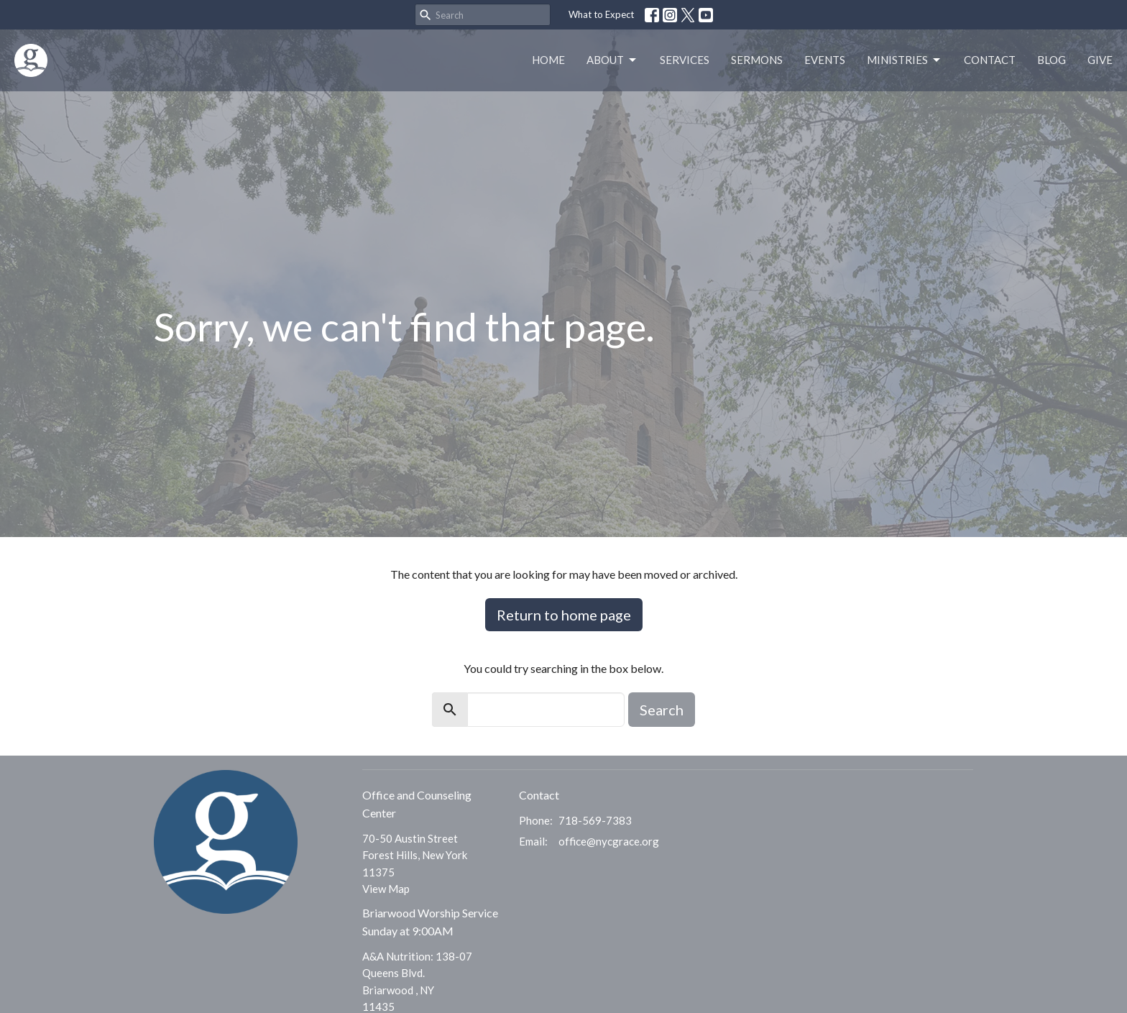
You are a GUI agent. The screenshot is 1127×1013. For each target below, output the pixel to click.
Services (684, 59)
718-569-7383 (595, 820)
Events (824, 59)
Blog (1051, 59)
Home (548, 59)
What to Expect (601, 14)
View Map (386, 888)
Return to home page (564, 614)
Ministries (904, 60)
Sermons (757, 59)
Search (662, 709)
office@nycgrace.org (608, 841)
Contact (990, 59)
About (612, 60)
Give (1100, 59)
